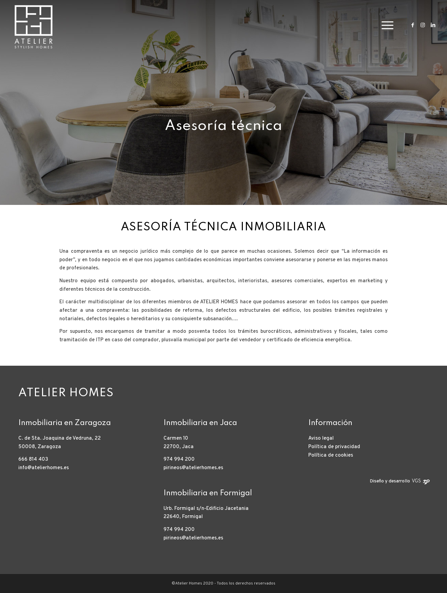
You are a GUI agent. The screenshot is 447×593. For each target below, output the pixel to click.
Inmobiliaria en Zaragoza (64, 423)
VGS (416, 481)
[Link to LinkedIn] (433, 25)
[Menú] (385, 25)
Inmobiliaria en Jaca (200, 423)
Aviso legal (321, 438)
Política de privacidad (334, 447)
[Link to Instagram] (423, 25)
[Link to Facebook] (413, 25)
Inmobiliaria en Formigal (207, 493)
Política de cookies (330, 455)
